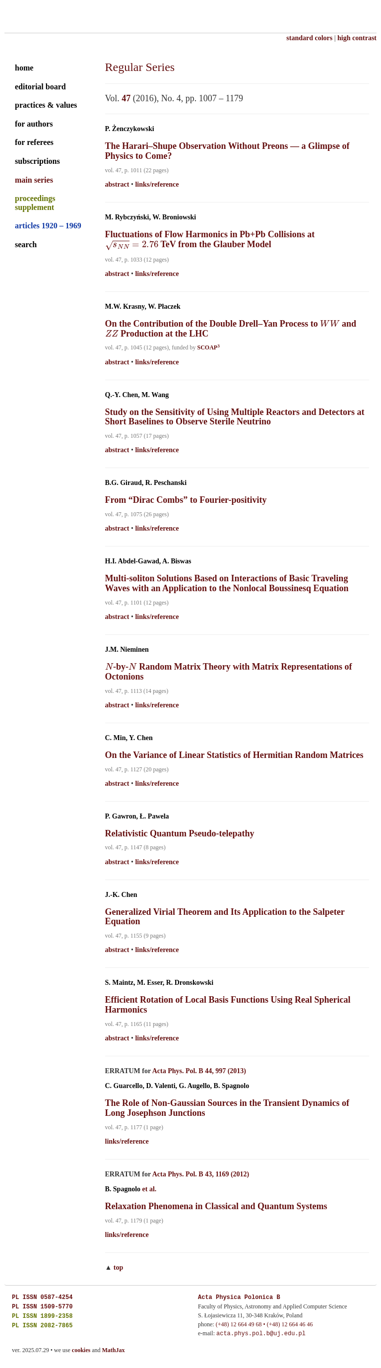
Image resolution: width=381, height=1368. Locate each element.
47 (126, 98)
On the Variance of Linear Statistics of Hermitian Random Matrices (234, 755)
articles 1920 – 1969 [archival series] (48, 225)
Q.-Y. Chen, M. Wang (137, 395)
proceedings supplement (35, 202)
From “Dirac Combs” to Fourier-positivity (186, 500)
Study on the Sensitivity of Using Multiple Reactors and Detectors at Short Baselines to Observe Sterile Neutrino (235, 417)
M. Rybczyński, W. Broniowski (150, 217)
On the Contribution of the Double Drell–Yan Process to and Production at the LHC (231, 329)
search (26, 244)
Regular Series (140, 67)
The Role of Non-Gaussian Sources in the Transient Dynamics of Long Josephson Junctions (227, 1108)
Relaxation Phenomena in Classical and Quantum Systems (216, 1206)
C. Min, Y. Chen (129, 738)
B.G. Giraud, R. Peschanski (146, 482)
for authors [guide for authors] (34, 124)
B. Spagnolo (123, 1189)
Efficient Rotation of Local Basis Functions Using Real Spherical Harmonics (228, 1005)
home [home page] (24, 68)
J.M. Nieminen (127, 649)
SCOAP (208, 347)
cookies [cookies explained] (81, 1350)
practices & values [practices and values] (46, 105)
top (118, 1267)
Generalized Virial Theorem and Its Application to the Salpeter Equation (225, 917)
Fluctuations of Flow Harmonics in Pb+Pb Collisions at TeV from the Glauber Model (210, 239)
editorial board (40, 86)
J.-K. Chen (121, 894)
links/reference (157, 184)
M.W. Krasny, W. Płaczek (143, 306)
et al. (149, 1189)
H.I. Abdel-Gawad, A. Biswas (148, 561)
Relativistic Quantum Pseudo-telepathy (179, 833)
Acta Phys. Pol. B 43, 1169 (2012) (201, 1174)
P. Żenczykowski (129, 129)
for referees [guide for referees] (34, 142)
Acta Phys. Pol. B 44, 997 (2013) (199, 1071)
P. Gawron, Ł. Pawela (137, 816)
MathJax (113, 1350)
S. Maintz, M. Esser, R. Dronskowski (159, 982)
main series (34, 180)
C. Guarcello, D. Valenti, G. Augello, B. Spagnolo (177, 1086)
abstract (117, 184)
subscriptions (37, 161)
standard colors (309, 38)
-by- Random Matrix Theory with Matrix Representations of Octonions (228, 672)
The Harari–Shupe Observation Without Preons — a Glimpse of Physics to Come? (227, 151)
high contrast (357, 38)
